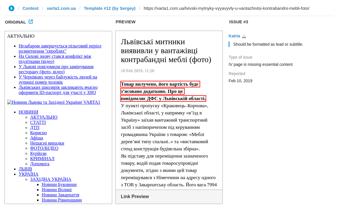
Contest (31, 8)
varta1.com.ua (61, 8)
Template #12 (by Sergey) (110, 8)
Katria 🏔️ (237, 36)
